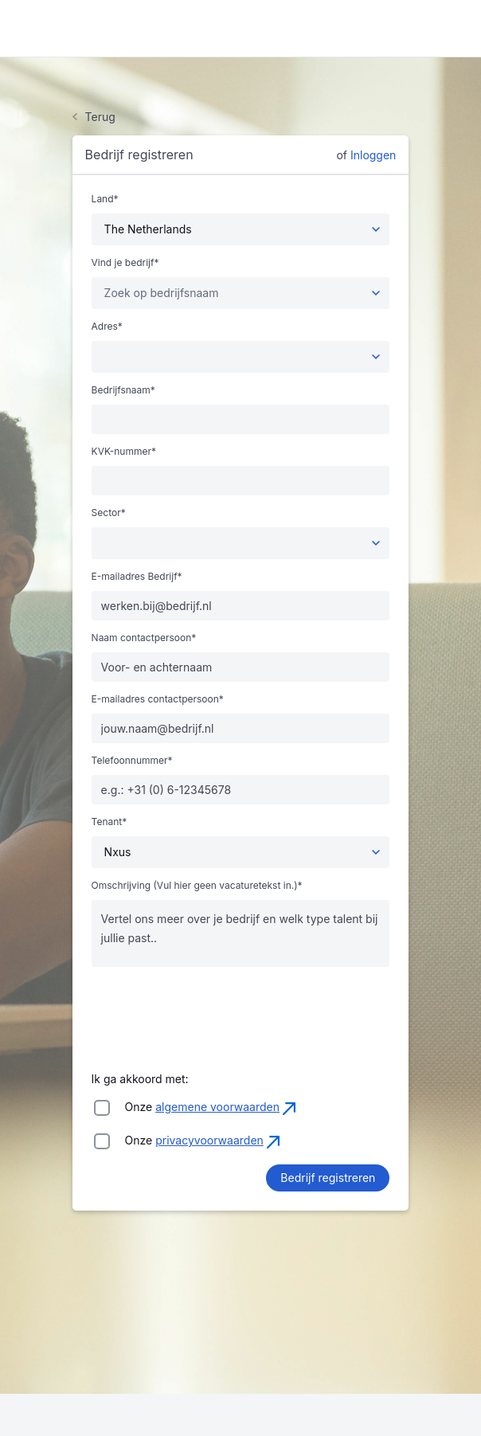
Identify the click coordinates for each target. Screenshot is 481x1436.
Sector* (109, 513)
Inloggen (373, 155)
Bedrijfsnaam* (123, 390)
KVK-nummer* (124, 451)
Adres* (107, 326)
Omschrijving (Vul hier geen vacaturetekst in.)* (197, 885)
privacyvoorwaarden (209, 1140)
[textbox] (162, 293)
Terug (100, 117)
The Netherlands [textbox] (148, 229)
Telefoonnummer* (132, 760)
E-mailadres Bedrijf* (137, 576)
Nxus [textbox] (117, 852)
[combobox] (241, 229)
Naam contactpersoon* (144, 638)
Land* (105, 199)
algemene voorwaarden (217, 1106)
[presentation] (213, 1011)
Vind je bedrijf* (125, 263)
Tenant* (109, 822)
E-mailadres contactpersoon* (158, 699)
